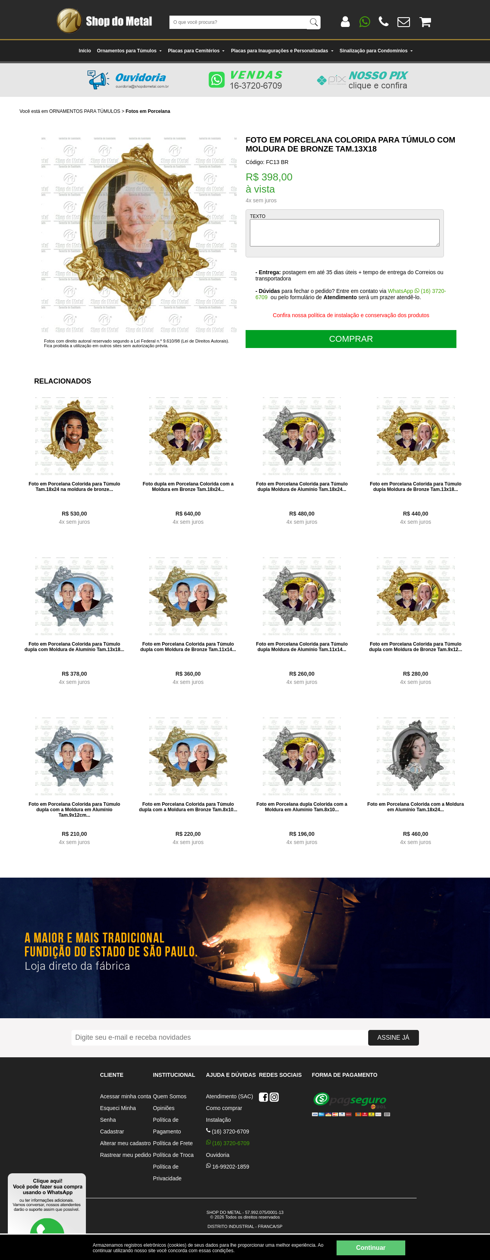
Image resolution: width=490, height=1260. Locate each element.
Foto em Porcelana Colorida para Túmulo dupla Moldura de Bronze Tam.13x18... (415, 486)
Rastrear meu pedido (125, 1155)
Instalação (218, 1120)
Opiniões (164, 1108)
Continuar (371, 1247)
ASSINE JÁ (394, 1037)
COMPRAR (351, 339)
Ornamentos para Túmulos (129, 51)
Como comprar (224, 1108)
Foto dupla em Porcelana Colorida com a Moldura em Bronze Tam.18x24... (188, 486)
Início (85, 51)
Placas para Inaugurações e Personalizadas (282, 51)
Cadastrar (112, 1131)
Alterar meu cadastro (125, 1143)
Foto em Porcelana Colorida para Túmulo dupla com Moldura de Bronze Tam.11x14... (188, 646)
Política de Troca (173, 1155)
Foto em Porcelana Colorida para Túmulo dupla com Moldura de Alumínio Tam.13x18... (74, 646)
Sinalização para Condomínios (376, 51)
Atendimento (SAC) (229, 1096)
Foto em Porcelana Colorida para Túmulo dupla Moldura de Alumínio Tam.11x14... (302, 646)
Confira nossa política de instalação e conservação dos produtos (351, 315)
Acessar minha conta (125, 1096)
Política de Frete (173, 1143)
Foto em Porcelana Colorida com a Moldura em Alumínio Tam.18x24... (415, 806)
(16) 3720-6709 (227, 1131)
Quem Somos (170, 1096)
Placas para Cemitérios (196, 51)
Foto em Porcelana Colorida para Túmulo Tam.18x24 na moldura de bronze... (74, 486)
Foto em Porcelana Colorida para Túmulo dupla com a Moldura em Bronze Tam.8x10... (188, 806)
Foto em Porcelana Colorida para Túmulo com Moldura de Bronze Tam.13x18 (350, 144)
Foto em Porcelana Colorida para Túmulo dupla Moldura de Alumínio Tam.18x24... (302, 486)
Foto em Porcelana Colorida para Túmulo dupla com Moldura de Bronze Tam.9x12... (415, 646)
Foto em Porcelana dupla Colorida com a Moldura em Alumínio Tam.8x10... (302, 806)
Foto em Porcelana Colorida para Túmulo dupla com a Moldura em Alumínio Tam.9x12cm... (74, 809)
